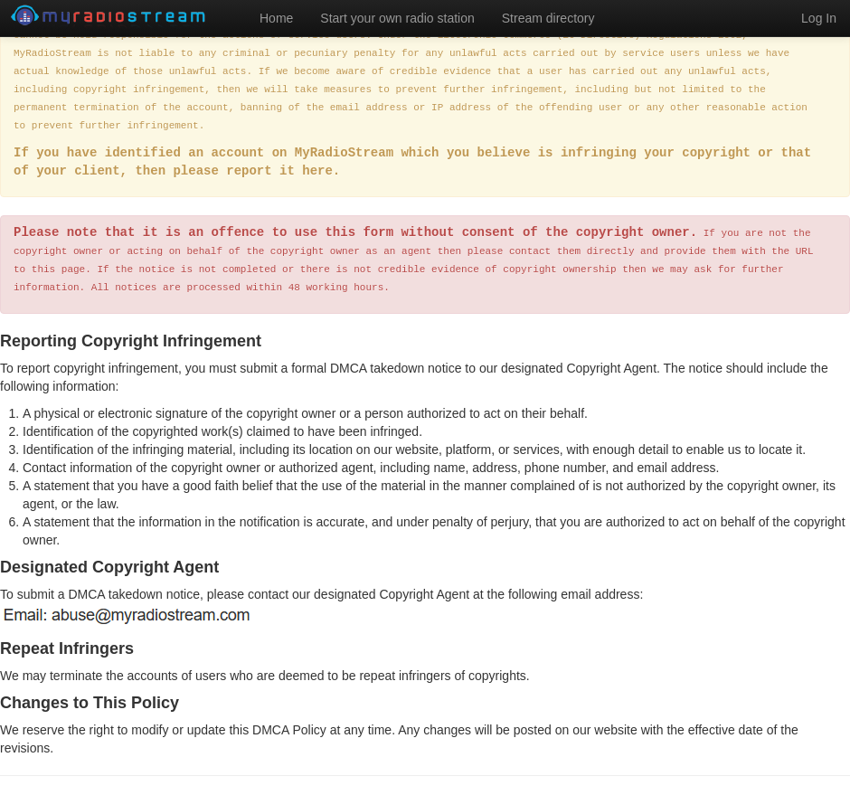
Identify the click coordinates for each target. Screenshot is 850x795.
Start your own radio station (397, 18)
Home (276, 18)
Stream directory (548, 18)
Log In (818, 18)
